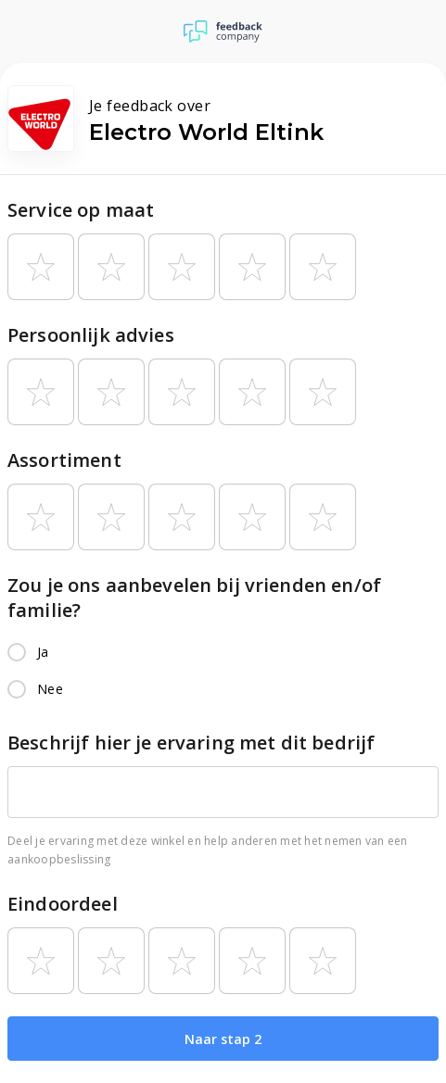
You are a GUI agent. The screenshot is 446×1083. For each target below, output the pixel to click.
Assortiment (64, 459)
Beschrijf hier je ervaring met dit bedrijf (191, 742)
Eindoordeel (62, 903)
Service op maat (80, 209)
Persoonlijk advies (90, 334)
